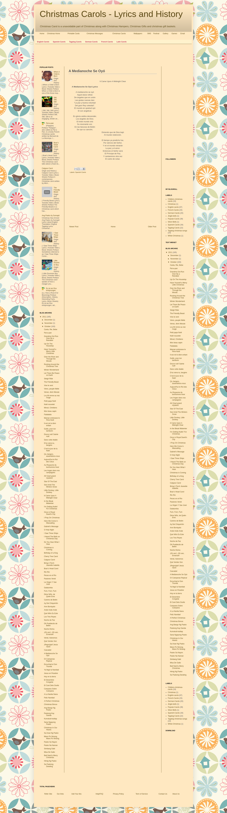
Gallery (165, 34)
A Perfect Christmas (51, 701)
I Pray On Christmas (52, 518)
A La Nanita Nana (51, 694)
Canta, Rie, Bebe (50, 329)
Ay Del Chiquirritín (51, 603)
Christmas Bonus (50, 704)
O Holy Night (49, 530)
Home (42, 34)
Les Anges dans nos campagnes (52, 471)
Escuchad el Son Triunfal (50, 665)
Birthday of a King (51, 553)
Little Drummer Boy (56, 263)
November (48, 323)
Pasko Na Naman (51, 745)
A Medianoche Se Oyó (178, 574)
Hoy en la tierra (50, 677)
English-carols (173, 207)
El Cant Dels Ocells (51, 685)
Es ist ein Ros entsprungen (51, 289)
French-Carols (173, 210)
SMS (149, 34)
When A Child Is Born (57, 74)
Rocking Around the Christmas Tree (51, 365)
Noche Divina (49, 629)
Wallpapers (138, 34)
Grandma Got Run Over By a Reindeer (51, 338)
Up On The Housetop (49, 345)
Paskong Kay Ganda (49, 714)
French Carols (107, 42)
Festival (156, 34)
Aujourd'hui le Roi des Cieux (51, 460)
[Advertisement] (92, 54)
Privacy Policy (118, 794)
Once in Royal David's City (49, 513)
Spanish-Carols (80, 172)
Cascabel (47, 650)
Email (182, 34)
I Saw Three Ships (56, 235)
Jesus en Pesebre (51, 673)
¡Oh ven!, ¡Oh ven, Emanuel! (51, 633)
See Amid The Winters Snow (50, 486)
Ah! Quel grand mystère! (50, 477)
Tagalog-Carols (174, 228)
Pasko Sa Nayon (50, 742)
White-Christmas (174, 236)
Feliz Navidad (49, 698)
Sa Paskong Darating (48, 765)
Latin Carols (122, 42)
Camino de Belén (50, 600)
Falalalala (47, 415)
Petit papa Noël (50, 401)
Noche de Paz (49, 620)
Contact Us (163, 794)
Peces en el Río (50, 575)
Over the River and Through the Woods (51, 359)
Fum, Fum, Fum (50, 591)
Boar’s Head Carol (56, 145)
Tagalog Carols (75, 42)
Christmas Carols (119, 34)
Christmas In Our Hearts (50, 729)
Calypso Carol (47, 168)
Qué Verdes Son (50, 641)
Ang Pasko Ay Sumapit (51, 215)
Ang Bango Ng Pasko (49, 709)
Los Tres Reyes (50, 617)
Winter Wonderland (51, 370)
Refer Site (48, 794)
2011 (44, 317)
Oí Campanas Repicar (49, 660)
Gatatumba (48, 588)
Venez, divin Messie (51, 392)
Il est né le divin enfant (50, 424)
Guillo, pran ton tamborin (50, 430)
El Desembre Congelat (49, 681)
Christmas (172, 204)
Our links (60, 794)
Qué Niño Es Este (51, 613)
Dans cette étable (50, 440)
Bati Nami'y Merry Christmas (51, 756)
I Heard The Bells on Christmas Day (52, 538)
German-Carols (174, 213)
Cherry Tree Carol (51, 556)
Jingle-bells (172, 216)
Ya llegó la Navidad (51, 670)
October (47, 326)
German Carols (91, 42)
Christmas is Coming (49, 549)
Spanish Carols (59, 42)
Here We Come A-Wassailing (51, 522)
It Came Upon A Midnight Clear (50, 497)
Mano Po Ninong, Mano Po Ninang (51, 737)
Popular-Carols (173, 219)
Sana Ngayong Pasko (49, 723)
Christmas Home (53, 34)
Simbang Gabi (49, 749)
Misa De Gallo (49, 752)
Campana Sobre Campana (50, 690)
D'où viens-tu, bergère (49, 444)
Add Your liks (76, 794)
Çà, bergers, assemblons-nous (52, 455)
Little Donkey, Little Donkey (51, 491)
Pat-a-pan (50, 123)
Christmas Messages (95, 34)
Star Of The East (50, 481)
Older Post (152, 227)
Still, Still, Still (55, 100)
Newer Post (73, 227)
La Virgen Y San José (178, 505)
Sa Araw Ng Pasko (51, 733)
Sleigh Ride (48, 379)
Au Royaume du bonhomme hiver (51, 466)
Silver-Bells (172, 222)
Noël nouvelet (49, 404)
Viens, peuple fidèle (51, 389)
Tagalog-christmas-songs (177, 231)
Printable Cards (74, 34)
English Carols (43, 42)
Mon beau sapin (50, 411)
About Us (176, 794)
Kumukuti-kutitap (50, 719)
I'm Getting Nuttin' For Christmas (51, 508)
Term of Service (142, 794)
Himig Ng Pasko (50, 761)
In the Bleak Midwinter (49, 502)
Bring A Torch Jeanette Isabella (51, 564)
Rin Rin (47, 572)
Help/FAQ (99, 794)
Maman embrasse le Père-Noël (52, 419)
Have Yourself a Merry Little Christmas (50, 351)
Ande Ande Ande (50, 610)
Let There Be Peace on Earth (52, 374)
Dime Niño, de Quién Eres (49, 595)
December (48, 320)
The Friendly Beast (57, 190)
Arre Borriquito (49, 607)
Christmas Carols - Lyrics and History (111, 14)
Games (174, 34)
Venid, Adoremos (50, 638)
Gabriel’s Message (51, 526)
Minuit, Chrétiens (50, 408)
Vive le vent (48, 385)
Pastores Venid (50, 579)
